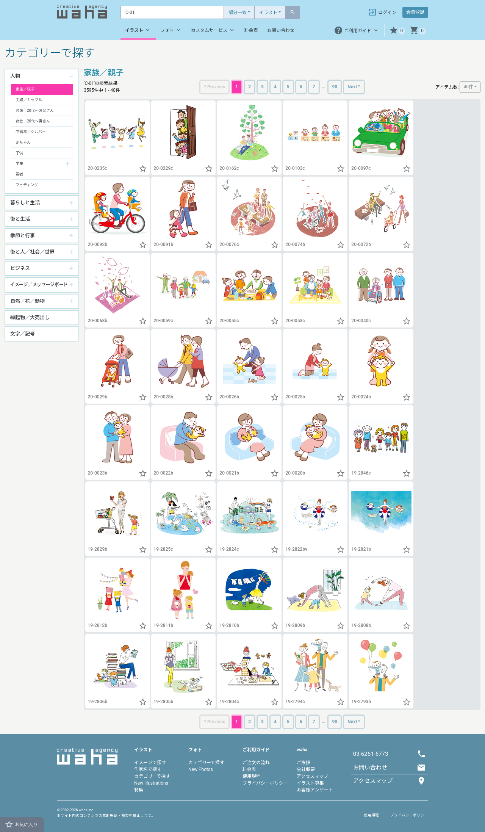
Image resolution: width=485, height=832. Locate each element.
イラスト (268, 12)
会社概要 (306, 769)
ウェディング (27, 185)
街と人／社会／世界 (32, 252)
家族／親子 (25, 89)
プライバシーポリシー (265, 783)
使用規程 (251, 776)
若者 (19, 174)
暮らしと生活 (25, 202)
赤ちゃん (23, 142)
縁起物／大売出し (30, 317)
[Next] (354, 87)
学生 (19, 163)
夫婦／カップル (29, 100)
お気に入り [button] (21, 824)
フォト (171, 30)
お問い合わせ (280, 30)
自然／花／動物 (27, 301)
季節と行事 (22, 235)
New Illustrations (151, 783)
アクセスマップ (312, 776)
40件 (468, 86)
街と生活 (20, 219)
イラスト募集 (310, 783)
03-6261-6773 (370, 754)
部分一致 (237, 12)
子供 (19, 153)
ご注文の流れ (256, 762)
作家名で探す (147, 769)
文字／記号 (22, 334)
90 (334, 86)
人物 (15, 76)
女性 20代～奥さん (33, 121)
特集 (138, 790)
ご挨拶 (303, 762)
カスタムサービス (213, 30)
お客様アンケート (315, 790)
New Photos (200, 769)
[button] (397, 30)
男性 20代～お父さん (35, 110)
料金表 (251, 30)
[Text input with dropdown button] (172, 12)
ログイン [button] (382, 12)
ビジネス (20, 268)
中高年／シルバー (31, 132)
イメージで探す (150, 762)
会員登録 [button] (415, 12)
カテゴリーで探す (152, 776)
